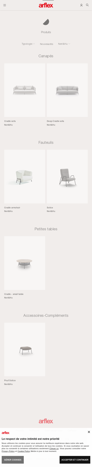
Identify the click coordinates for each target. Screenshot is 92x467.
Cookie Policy (24, 451)
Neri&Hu (63, 43)
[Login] (81, 5)
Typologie (27, 43)
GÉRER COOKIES (12, 460)
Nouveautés (46, 43)
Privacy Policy (8, 451)
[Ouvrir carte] (4, 5)
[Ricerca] (87, 5)
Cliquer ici (54, 448)
